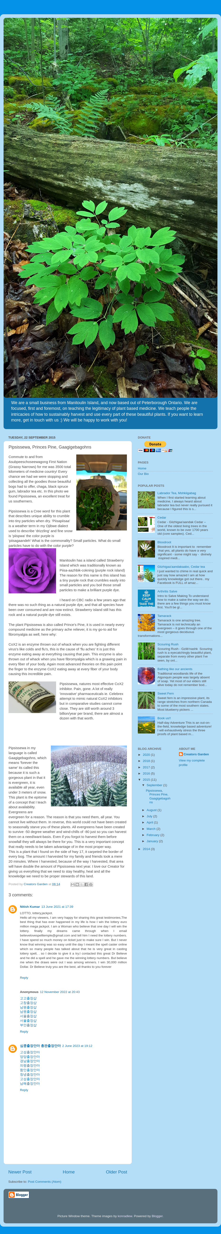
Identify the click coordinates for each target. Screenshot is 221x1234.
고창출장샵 (28, 1003)
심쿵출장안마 (30, 1046)
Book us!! (164, 718)
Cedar (161, 517)
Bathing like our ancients (174, 669)
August (152, 810)
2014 (147, 849)
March (151, 829)
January (153, 841)
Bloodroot (164, 542)
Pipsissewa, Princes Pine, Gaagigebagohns (158, 796)
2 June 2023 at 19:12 (77, 1046)
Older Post (116, 1171)
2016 (147, 773)
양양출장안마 (30, 1057)
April (150, 822)
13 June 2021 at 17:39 (57, 906)
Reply (24, 977)
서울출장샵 (28, 1016)
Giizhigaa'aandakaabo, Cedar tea (181, 566)
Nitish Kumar (30, 906)
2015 (147, 779)
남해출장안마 (30, 1083)
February (153, 835)
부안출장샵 (28, 1025)
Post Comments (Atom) (44, 1181)
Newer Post (20, 1171)
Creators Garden (196, 754)
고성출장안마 (30, 1052)
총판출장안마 (51, 1046)
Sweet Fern (165, 693)
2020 (147, 754)
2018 (147, 761)
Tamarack (164, 616)
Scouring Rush (167, 644)
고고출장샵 (28, 998)
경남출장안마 (30, 1061)
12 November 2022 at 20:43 (60, 992)
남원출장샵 (28, 1007)
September (155, 785)
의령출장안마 (30, 1065)
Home (69, 1171)
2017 (147, 767)
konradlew (125, 1216)
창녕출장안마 (30, 1074)
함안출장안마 (30, 1070)
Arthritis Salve (167, 591)
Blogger (157, 1216)
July (150, 816)
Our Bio (143, 474)
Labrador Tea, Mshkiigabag (176, 493)
